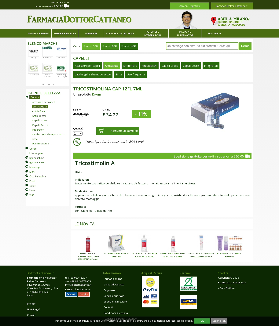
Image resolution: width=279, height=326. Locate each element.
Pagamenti (110, 290)
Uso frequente (40, 143)
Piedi (32, 181)
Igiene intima (36, 158)
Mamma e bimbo (38, 33)
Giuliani (61, 57)
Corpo (33, 148)
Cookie (31, 315)
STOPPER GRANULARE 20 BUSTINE (116, 255)
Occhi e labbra (37, 176)
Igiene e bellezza (64, 33)
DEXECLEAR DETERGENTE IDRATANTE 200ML (172, 255)
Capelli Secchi (40, 125)
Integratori (38, 129)
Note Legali (33, 309)
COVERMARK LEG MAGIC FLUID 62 (229, 255)
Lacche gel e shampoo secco (48, 134)
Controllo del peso (120, 33)
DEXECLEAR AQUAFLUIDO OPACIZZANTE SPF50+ (201, 255)
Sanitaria (214, 33)
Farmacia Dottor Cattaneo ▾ (232, 6)
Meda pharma (48, 75)
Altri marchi (48, 84)
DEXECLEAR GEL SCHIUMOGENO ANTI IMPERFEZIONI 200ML (88, 256)
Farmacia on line (113, 279)
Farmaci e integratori (152, 33)
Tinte (35, 139)
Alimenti (91, 33)
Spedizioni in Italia (114, 296)
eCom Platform (226, 288)
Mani (32, 171)
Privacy (31, 303)
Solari (32, 185)
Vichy (33, 57)
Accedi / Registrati (189, 6)
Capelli (35, 97)
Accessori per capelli (44, 102)
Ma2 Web (240, 282)
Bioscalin (47, 57)
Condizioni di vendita (116, 313)
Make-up (34, 167)
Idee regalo (36, 153)
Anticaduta (40, 106)
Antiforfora (38, 111)
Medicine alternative (185, 33)
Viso (31, 195)
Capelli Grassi (40, 120)
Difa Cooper (34, 74)
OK (202, 320)
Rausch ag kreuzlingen (62, 75)
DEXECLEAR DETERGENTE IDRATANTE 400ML (144, 255)
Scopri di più (219, 320)
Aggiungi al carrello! (124, 130)
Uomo (32, 190)
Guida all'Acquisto (114, 284)
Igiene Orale (36, 162)
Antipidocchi (39, 116)
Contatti (108, 307)
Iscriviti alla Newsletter (78, 289)
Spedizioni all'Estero (115, 301)
